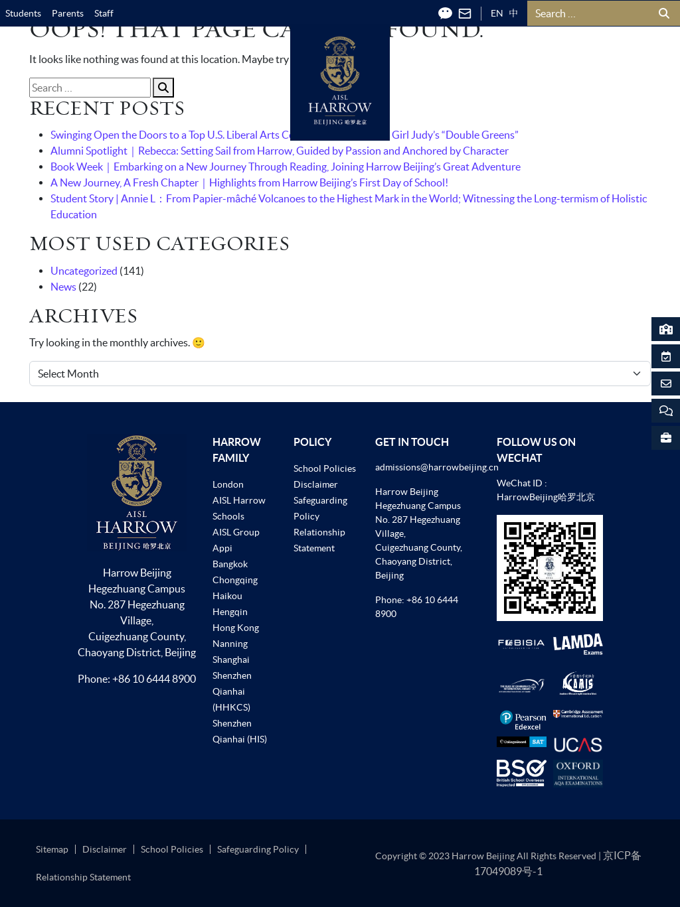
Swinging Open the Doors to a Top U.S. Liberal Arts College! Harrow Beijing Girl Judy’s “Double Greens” (284, 135)
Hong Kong (235, 627)
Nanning (230, 643)
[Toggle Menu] (633, 63)
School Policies (325, 468)
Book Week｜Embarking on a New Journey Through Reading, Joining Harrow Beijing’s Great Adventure (285, 167)
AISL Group (236, 532)
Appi (222, 548)
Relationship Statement (83, 877)
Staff (104, 13)
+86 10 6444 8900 (154, 679)
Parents (68, 13)
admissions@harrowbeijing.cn (437, 467)
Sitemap (52, 849)
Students (23, 13)
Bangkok (230, 564)
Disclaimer (316, 484)
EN (497, 13)
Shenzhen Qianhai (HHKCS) (232, 691)
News (63, 287)
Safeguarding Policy (258, 849)
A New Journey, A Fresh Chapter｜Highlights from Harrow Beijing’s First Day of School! (249, 182)
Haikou (227, 596)
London (228, 484)
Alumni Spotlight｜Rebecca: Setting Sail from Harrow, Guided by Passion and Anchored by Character (279, 151)
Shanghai (231, 659)
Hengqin (230, 611)
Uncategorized (84, 271)
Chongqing (235, 580)
